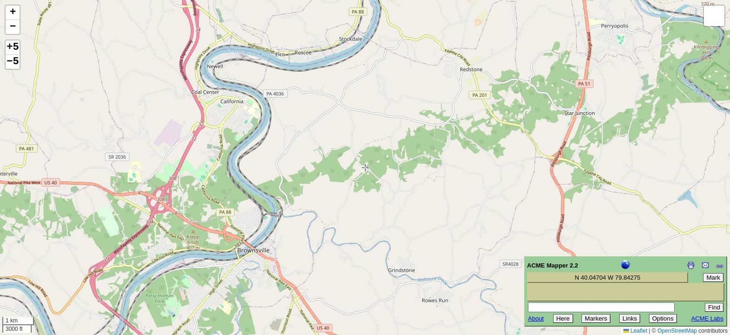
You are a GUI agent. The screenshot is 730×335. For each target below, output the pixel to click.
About (536, 318)
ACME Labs (707, 318)
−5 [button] (13, 62)
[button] (13, 13)
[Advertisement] (49, 268)
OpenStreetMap (677, 331)
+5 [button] (13, 47)
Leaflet (635, 331)
